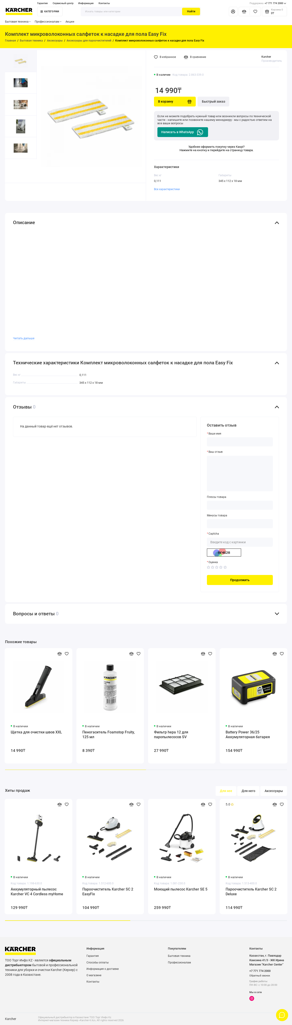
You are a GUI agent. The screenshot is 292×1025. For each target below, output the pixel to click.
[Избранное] (255, 11)
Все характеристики (167, 189)
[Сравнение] (244, 11)
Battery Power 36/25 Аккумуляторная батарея (248, 734)
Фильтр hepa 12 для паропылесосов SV (171, 734)
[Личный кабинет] (233, 11)
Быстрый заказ (213, 101)
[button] (13, 171)
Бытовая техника (18, 21)
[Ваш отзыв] (240, 474)
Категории (50, 11)
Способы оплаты (97, 962)
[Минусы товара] (240, 523)
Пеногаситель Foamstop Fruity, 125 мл (108, 734)
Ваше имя (215, 433)
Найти (191, 11)
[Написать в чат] (282, 1015)
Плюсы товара (216, 497)
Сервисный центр (63, 3)
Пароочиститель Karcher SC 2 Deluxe (251, 891)
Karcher (266, 56)
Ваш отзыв (216, 451)
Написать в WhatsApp (182, 132)
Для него (248, 791)
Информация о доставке (102, 969)
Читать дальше (23, 338)
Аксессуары (274, 791)
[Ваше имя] (240, 441)
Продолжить (240, 580)
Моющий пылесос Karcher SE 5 (180, 889)
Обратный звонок (259, 975)
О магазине (93, 975)
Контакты (104, 3)
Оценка (213, 562)
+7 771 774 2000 (268, 3)
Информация (86, 3)
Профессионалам (48, 21)
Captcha (214, 533)
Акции (69, 21)
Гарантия (42, 3)
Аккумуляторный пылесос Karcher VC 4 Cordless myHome (37, 891)
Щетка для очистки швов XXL (36, 732)
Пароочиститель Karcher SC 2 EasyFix (107, 891)
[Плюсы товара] (240, 505)
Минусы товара (217, 515)
